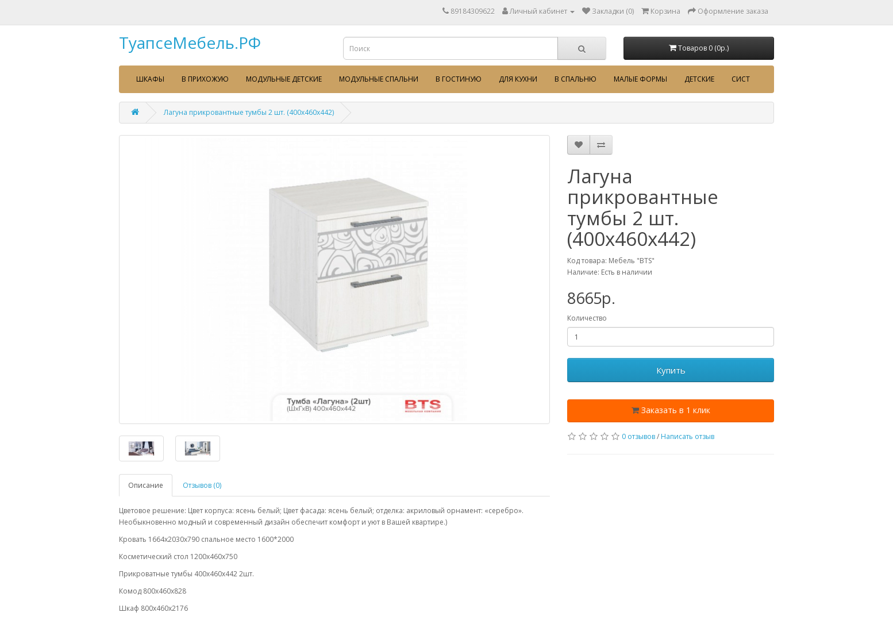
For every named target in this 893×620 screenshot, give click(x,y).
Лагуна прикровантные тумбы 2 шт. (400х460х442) (249, 112)
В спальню (575, 79)
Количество (587, 318)
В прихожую (205, 79)
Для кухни (518, 79)
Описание (145, 485)
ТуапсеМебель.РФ (190, 42)
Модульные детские (284, 79)
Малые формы (640, 79)
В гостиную (459, 79)
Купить (671, 370)
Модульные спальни (378, 79)
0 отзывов (638, 436)
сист (741, 79)
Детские (699, 79)
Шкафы (150, 79)
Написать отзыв (687, 436)
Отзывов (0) (202, 485)
